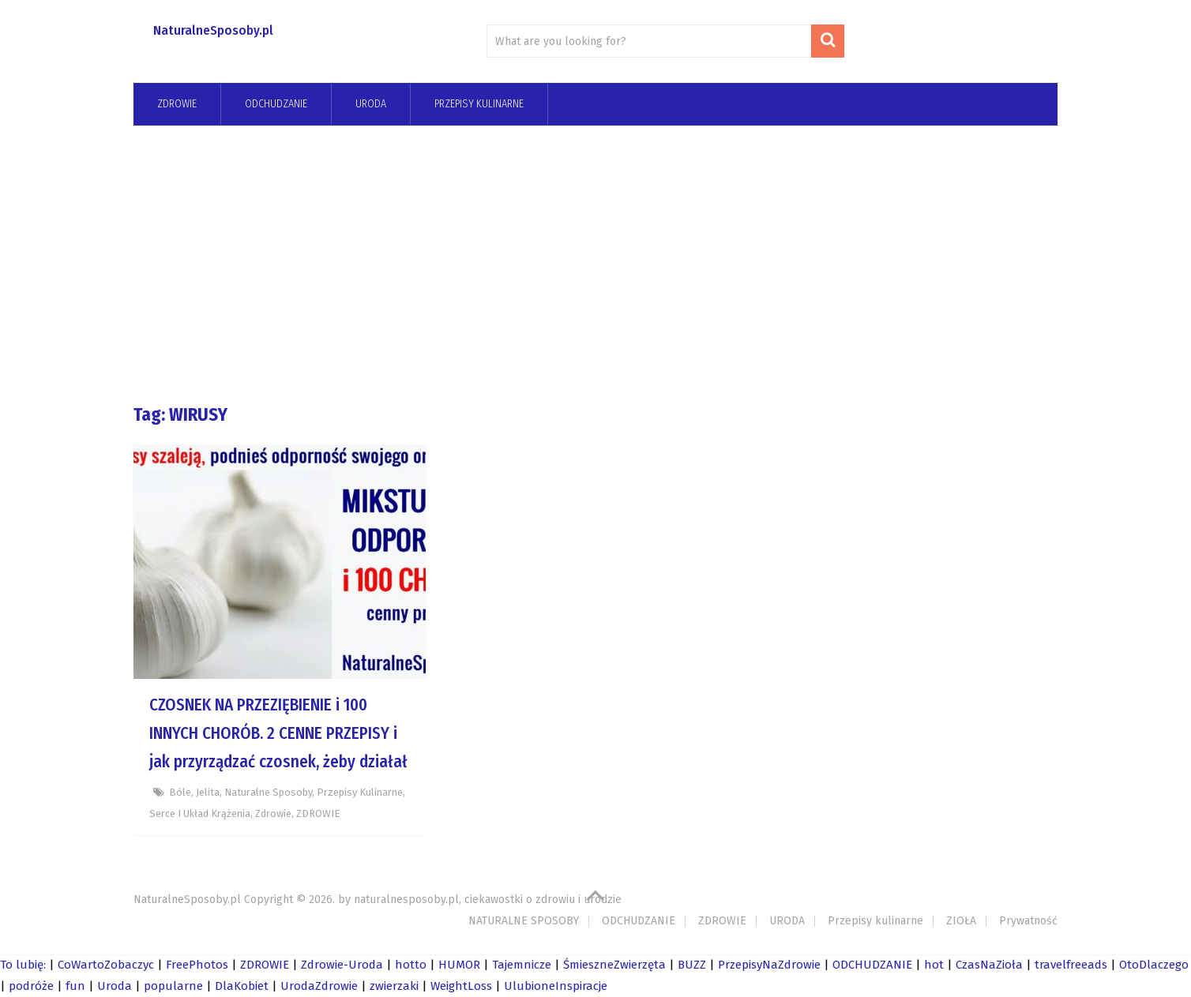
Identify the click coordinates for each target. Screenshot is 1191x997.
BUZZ (692, 965)
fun (75, 986)
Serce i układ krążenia (199, 813)
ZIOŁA (961, 921)
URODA (370, 104)
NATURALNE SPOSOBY (523, 921)
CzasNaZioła (989, 965)
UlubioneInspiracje (555, 986)
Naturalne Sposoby (268, 792)
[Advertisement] (595, 263)
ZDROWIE (177, 104)
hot (934, 965)
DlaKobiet (242, 986)
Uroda (114, 986)
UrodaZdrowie (319, 986)
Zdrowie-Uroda (342, 965)
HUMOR (459, 965)
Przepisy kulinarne (479, 104)
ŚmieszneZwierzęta (614, 965)
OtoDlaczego (1154, 965)
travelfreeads (1071, 965)
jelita (208, 792)
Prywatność (1028, 921)
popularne (173, 986)
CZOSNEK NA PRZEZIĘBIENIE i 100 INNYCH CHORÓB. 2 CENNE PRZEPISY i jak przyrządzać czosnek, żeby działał (278, 733)
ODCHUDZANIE (638, 921)
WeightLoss (461, 986)
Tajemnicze (521, 965)
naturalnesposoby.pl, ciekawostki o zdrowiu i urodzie (488, 899)
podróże (31, 986)
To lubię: (23, 965)
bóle (180, 792)
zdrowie (273, 813)
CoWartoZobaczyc (106, 965)
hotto (410, 965)
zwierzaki (394, 986)
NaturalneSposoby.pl (213, 30)
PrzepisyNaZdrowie (769, 965)
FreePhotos (197, 965)
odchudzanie (276, 104)
